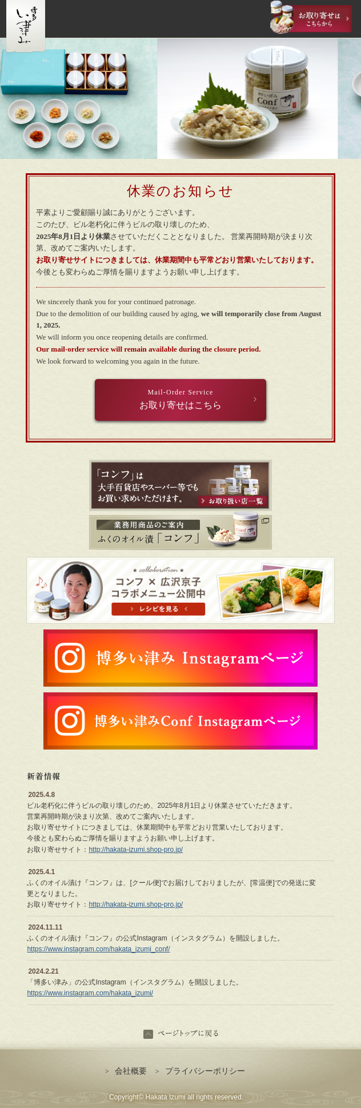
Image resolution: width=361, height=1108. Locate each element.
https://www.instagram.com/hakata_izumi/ (90, 993)
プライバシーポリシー (200, 1071)
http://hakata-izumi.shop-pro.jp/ (136, 850)
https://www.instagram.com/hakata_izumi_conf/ (98, 949)
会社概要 (126, 1071)
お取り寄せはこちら (180, 399)
